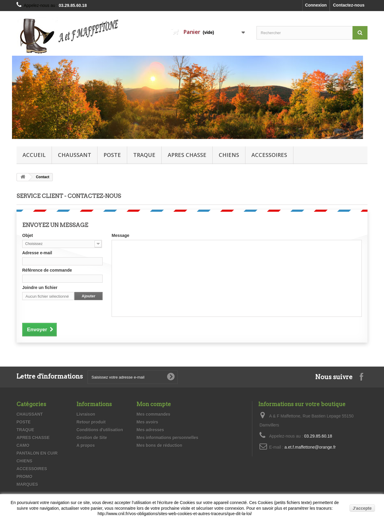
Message (120, 235)
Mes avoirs (147, 422)
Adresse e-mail (37, 252)
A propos (85, 445)
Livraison (85, 414)
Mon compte (153, 404)
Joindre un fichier (39, 287)
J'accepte (362, 508)
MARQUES (27, 484)
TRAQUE (144, 154)
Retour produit (91, 422)
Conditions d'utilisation (99, 429)
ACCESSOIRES (269, 154)
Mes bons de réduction (159, 445)
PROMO (24, 476)
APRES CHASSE (187, 154)
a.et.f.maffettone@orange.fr (310, 447)
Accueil (34, 154)
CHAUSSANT (74, 154)
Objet (27, 235)
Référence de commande (47, 270)
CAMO (22, 445)
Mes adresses (150, 429)
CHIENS (229, 154)
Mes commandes (153, 414)
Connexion (316, 5)
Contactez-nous (348, 5)
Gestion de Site (91, 437)
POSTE (112, 154)
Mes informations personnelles (167, 437)
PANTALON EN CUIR (37, 453)
